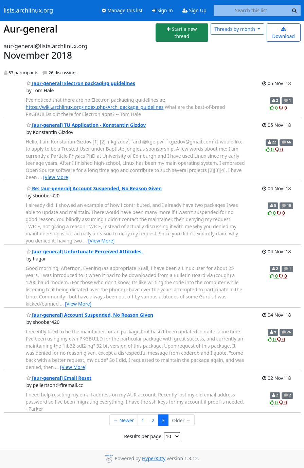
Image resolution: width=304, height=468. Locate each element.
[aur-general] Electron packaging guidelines (80, 83)
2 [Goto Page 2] (153, 420)
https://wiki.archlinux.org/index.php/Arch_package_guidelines (95, 107)
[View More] (56, 177)
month (235, 29)
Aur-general (31, 28)
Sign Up (194, 10)
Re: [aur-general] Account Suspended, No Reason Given (94, 188)
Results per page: (143, 436)
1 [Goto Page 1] (143, 420)
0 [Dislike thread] (283, 107)
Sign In (162, 10)
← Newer (123, 420)
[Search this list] (251, 10)
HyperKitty (153, 458)
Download (283, 33)
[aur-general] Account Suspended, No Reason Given (90, 315)
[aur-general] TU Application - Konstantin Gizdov (86, 125)
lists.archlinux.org (28, 10)
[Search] (294, 10)
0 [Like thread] (274, 107)
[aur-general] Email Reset (59, 378)
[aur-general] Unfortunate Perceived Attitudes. (84, 251)
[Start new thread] (182, 32)
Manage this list (122, 10)
